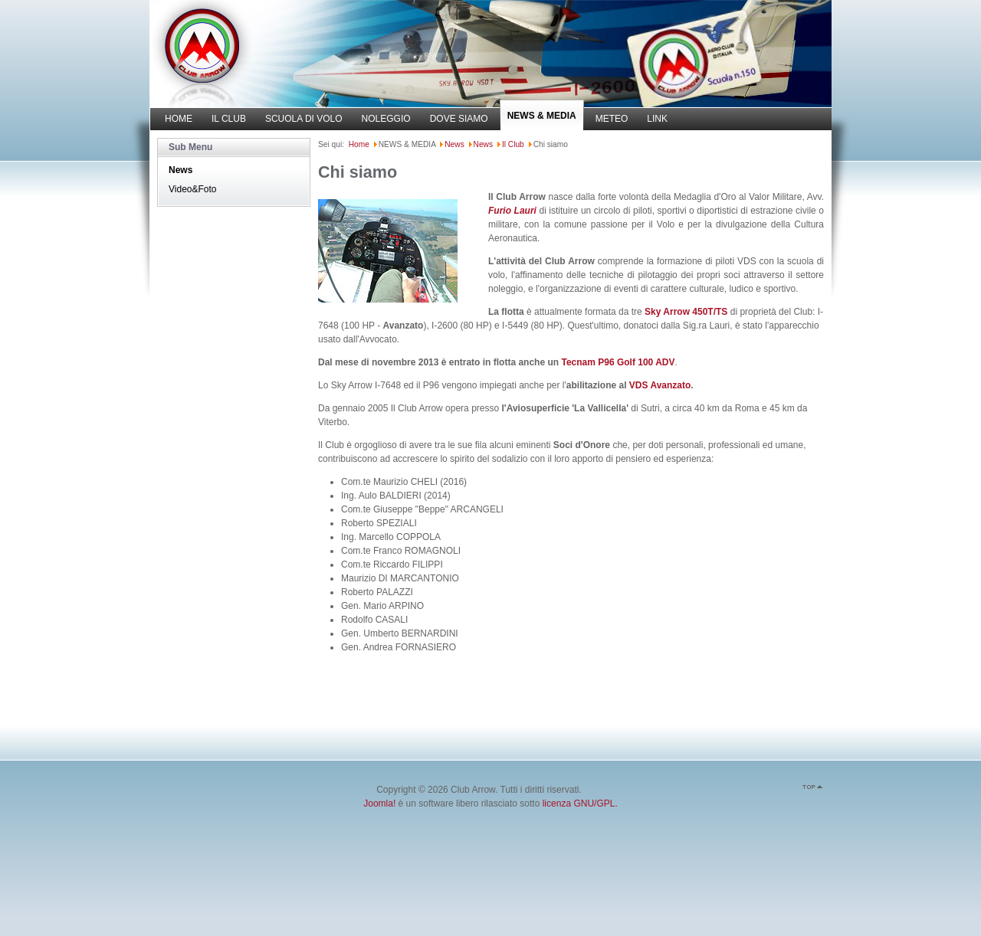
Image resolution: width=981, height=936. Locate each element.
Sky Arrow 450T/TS (686, 311)
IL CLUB (229, 118)
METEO (611, 118)
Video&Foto (193, 189)
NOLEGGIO (386, 118)
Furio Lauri (512, 210)
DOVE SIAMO (459, 118)
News (180, 170)
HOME (178, 118)
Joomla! (379, 803)
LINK (657, 118)
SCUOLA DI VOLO (304, 118)
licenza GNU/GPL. (580, 803)
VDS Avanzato (660, 385)
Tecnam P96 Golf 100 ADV (617, 362)
